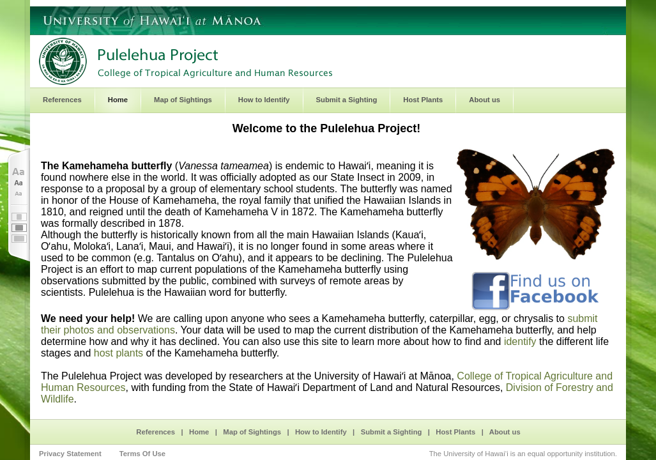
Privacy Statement (70, 453)
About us (505, 432)
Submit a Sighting (391, 432)
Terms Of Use (142, 453)
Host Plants (455, 432)
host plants (118, 353)
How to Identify (321, 432)
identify (520, 341)
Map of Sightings (252, 432)
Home (199, 432)
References (155, 432)
